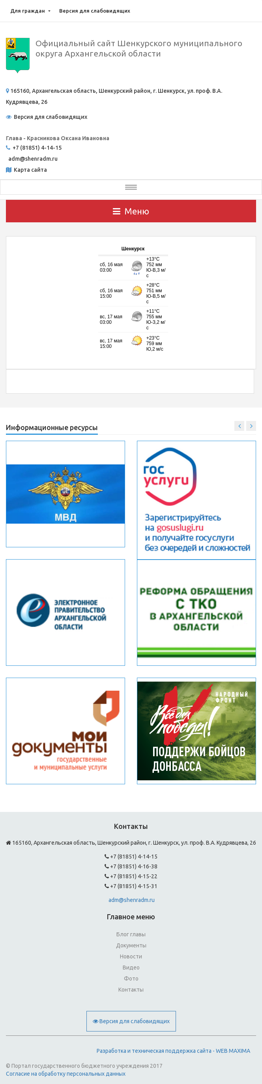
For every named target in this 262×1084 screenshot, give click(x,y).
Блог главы (131, 934)
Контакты (131, 989)
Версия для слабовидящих (94, 10)
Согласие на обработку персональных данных (65, 1074)
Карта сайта (30, 170)
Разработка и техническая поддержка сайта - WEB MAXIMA (173, 1051)
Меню (131, 211)
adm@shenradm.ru (132, 900)
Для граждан (27, 10)
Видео (131, 967)
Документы (131, 945)
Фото (131, 978)
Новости (131, 956)
